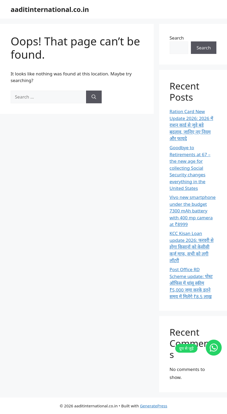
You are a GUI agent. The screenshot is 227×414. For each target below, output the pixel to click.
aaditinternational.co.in (50, 9)
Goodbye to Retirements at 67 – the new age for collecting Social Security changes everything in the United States (190, 167)
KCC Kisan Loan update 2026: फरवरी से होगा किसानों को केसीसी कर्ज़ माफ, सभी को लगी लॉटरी (192, 246)
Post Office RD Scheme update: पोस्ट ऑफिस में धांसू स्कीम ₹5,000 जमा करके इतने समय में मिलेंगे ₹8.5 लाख (191, 283)
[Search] (94, 97)
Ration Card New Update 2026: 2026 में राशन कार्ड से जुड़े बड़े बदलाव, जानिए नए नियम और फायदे (191, 125)
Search (177, 38)
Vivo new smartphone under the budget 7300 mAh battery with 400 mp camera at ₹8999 (193, 210)
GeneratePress (153, 405)
